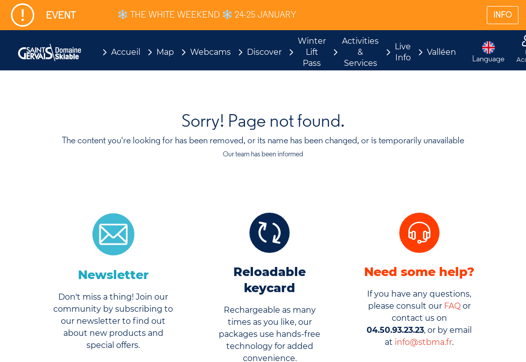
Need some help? (419, 271)
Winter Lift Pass (312, 52)
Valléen (441, 52)
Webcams (210, 52)
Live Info (403, 52)
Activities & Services (360, 52)
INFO (502, 15)
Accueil (125, 52)
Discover (264, 52)
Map (165, 52)
